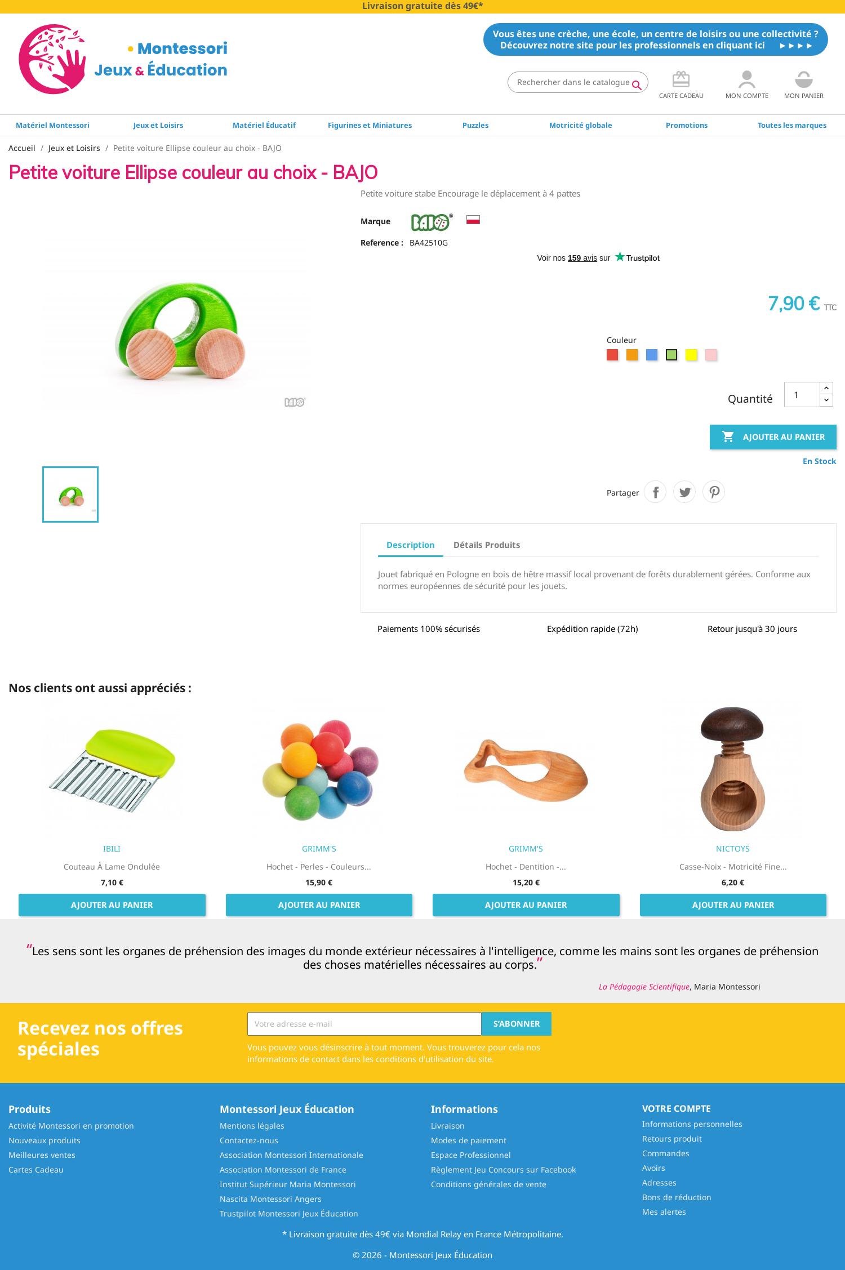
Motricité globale (580, 125)
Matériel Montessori (53, 125)
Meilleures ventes (41, 1154)
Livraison (448, 1125)
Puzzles (475, 125)
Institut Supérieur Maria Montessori (288, 1184)
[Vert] (673, 357)
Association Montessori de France (283, 1169)
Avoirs (653, 1167)
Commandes (666, 1153)
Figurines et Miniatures (370, 125)
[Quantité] (802, 394)
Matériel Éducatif (264, 125)
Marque (375, 221)
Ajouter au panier (773, 437)
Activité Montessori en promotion (71, 1125)
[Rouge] (614, 357)
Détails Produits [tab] (487, 544)
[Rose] (712, 357)
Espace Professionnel (471, 1154)
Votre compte (676, 1108)
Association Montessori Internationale (291, 1154)
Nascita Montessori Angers (271, 1198)
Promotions (687, 125)
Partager (655, 491)
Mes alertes (664, 1211)
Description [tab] (410, 544)
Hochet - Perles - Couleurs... (318, 866)
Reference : (382, 242)
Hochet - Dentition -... (526, 866)
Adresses (659, 1182)
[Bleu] (653, 357)
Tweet (684, 491)
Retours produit (672, 1138)
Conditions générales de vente (488, 1184)
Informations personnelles (692, 1124)
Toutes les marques (792, 125)
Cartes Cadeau (36, 1169)
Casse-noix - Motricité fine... (733, 866)
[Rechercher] (578, 82)
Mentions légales (252, 1125)
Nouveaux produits (44, 1140)
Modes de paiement (468, 1140)
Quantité (750, 398)
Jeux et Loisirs (158, 125)
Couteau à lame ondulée (112, 866)
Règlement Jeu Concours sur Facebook (503, 1169)
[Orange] (633, 357)
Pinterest (713, 491)
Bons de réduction (676, 1197)
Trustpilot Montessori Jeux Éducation (289, 1213)
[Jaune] (693, 357)
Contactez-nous (249, 1140)
